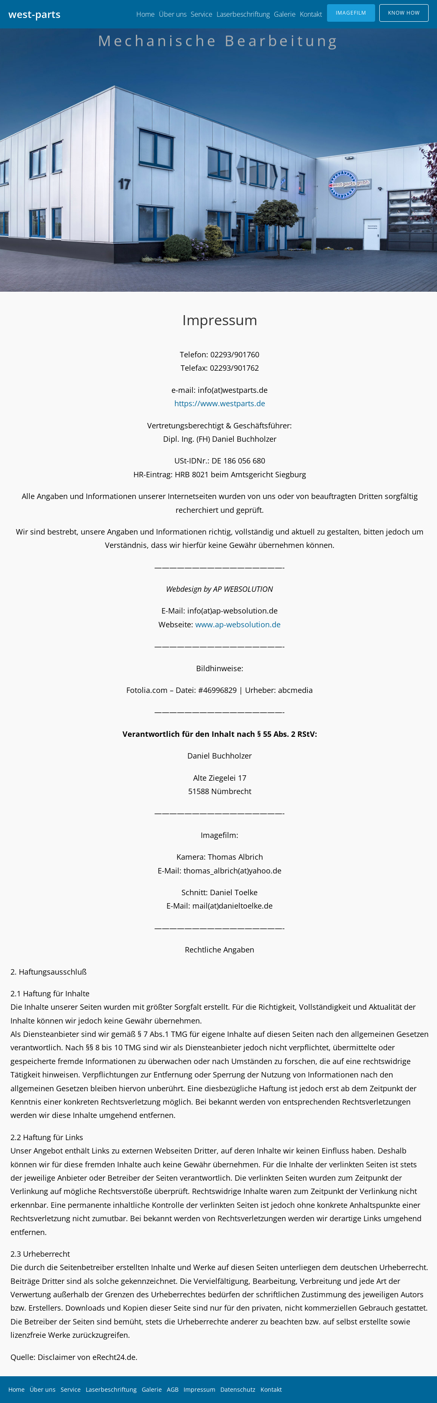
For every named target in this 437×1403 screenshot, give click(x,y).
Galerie (285, 14)
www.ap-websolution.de (238, 624)
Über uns (173, 14)
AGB (173, 1389)
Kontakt (311, 14)
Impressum (199, 1389)
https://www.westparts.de (219, 403)
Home (145, 14)
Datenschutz (238, 1389)
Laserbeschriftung (243, 14)
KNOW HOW (404, 12)
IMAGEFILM (351, 12)
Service (201, 14)
